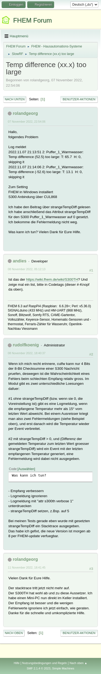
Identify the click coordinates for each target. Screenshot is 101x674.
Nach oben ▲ (78, 663)
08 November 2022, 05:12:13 (27, 269)
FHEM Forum (32, 20)
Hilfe (17, 663)
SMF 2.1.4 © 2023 (38, 668)
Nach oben (14, 633)
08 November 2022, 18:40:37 (27, 353)
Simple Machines (63, 668)
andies (19, 261)
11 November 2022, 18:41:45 (27, 567)
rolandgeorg (25, 113)
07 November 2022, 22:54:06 (27, 121)
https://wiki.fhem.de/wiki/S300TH (52, 279)
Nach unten (15, 99)
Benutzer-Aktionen (79, 99)
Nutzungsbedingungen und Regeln (44, 663)
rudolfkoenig (26, 345)
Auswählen (26, 469)
